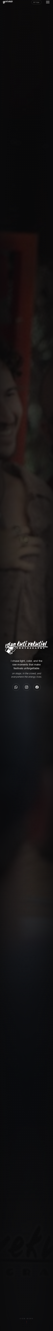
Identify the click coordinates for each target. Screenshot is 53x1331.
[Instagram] (26, 687)
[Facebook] (37, 687)
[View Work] (26, 1322)
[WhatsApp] (16, 687)
